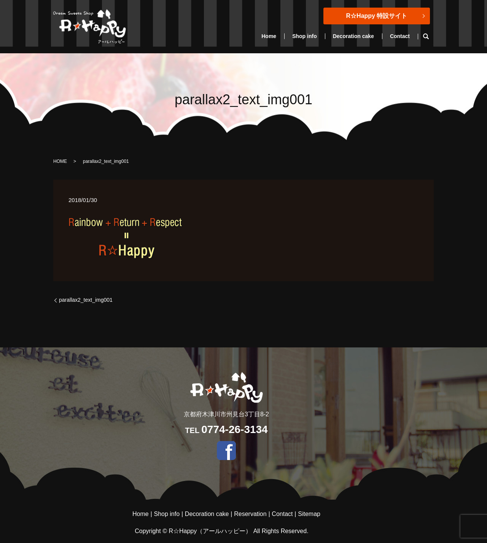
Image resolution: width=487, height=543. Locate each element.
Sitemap (309, 514)
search (430, 36)
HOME (60, 161)
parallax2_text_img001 (86, 300)
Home (268, 36)
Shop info (304, 36)
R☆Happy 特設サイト (376, 16)
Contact (400, 36)
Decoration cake (353, 36)
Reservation (250, 514)
